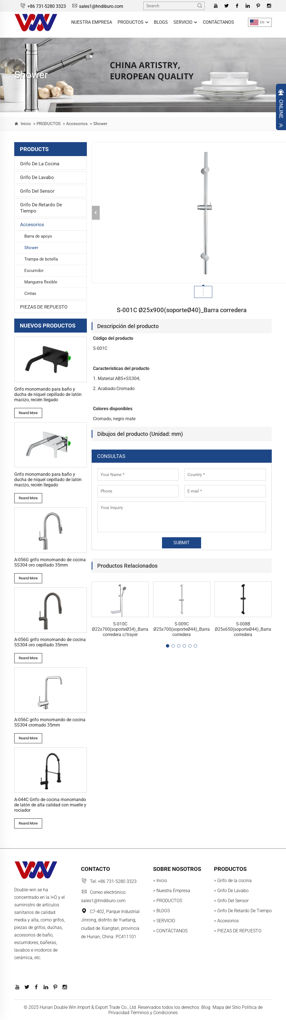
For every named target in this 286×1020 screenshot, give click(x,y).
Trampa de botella (41, 259)
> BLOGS (161, 910)
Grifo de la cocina (39, 163)
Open (281, 108)
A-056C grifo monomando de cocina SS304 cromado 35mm (49, 722)
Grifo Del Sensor (37, 191)
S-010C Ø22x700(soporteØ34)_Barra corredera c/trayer (120, 629)
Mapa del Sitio (227, 1007)
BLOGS (161, 22)
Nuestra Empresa (91, 22)
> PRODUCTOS (46, 123)
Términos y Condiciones (154, 1012)
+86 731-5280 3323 (43, 6)
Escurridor (34, 270)
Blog (205, 1007)
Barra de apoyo (38, 236)
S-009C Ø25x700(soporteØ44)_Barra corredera (181, 629)
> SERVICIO (164, 920)
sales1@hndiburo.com (97, 6)
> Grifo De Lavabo (231, 890)
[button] (167, 646)
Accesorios (32, 224)
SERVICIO (185, 22)
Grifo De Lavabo (37, 177)
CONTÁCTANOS (218, 22)
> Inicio (160, 880)
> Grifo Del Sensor (231, 900)
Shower (31, 247)
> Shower (98, 123)
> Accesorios (75, 123)
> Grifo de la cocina (233, 880)
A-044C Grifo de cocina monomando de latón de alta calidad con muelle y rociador (50, 805)
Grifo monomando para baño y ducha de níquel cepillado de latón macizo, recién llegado (48, 394)
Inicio (26, 123)
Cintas (30, 293)
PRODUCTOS (133, 22)
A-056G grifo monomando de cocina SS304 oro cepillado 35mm (50, 562)
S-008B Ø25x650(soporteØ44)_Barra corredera (243, 629)
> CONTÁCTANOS (170, 930)
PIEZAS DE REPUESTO (44, 307)
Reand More (28, 413)
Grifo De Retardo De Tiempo (41, 208)
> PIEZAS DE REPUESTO (237, 930)
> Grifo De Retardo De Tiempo (243, 910)
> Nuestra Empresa (171, 890)
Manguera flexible (40, 282)
